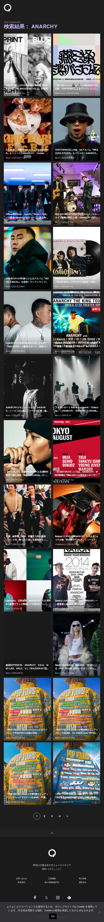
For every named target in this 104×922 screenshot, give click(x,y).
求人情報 (82, 878)
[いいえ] (99, 912)
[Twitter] (46, 897)
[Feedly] (69, 897)
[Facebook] (35, 897)
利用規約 (21, 882)
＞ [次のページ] (67, 816)
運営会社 (82, 882)
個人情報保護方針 (51, 882)
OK (53, 916)
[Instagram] (58, 897)
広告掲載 (52, 878)
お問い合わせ (21, 878)
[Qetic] (52, 852)
